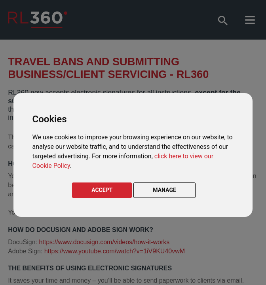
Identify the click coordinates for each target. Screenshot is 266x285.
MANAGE (164, 190)
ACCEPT (101, 190)
